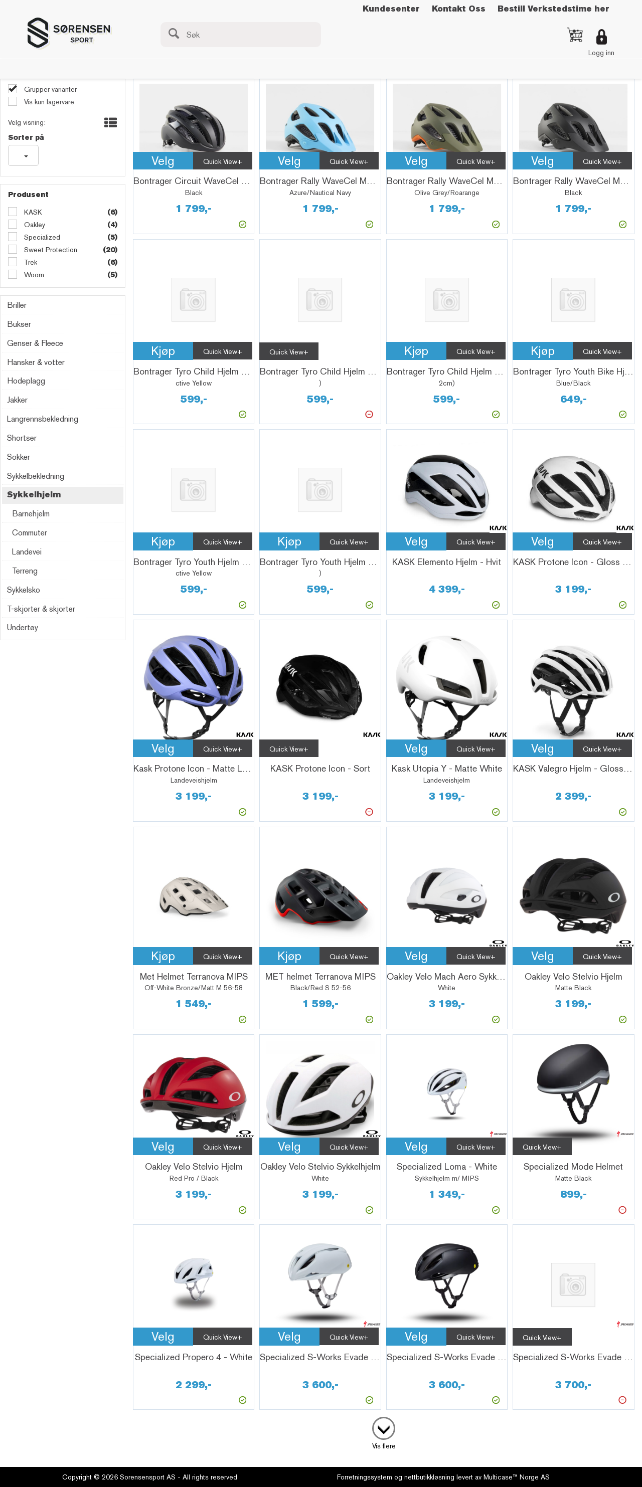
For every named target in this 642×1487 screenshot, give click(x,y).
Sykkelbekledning (35, 476)
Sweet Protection (49, 250)
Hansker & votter (36, 362)
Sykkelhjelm (34, 494)
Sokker (18, 457)
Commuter (29, 532)
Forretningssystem (364, 1477)
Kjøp (163, 350)
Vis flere (384, 1446)
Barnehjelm (31, 513)
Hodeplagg (26, 381)
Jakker (17, 400)
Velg (163, 160)
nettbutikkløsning (429, 1477)
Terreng (25, 571)
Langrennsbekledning (42, 419)
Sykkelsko (23, 590)
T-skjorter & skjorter (41, 609)
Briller (17, 305)
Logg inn (601, 53)
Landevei (27, 551)
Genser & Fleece (35, 343)
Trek (29, 262)
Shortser (22, 438)
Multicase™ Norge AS (517, 1477)
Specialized (41, 237)
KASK (32, 212)
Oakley (33, 225)
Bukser (19, 324)
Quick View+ (222, 161)
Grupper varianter (49, 89)
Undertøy (22, 627)
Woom (33, 275)
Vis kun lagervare (48, 102)
